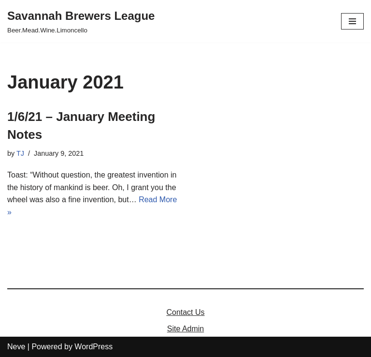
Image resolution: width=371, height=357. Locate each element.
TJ (20, 153)
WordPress (93, 346)
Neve (16, 346)
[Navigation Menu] (352, 21)
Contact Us (185, 312)
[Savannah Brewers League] (81, 21)
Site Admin (185, 329)
